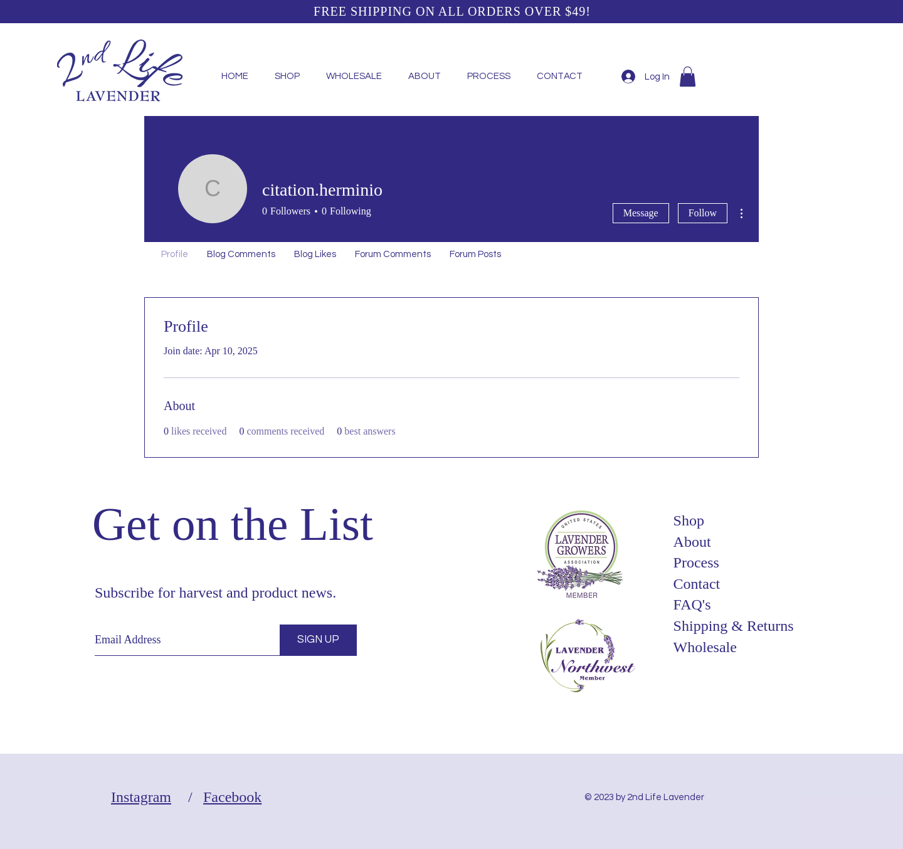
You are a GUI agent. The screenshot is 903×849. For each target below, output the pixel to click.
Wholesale (705, 647)
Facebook (232, 797)
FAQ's (692, 604)
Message (640, 213)
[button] (687, 76)
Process (696, 562)
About (692, 542)
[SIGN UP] (318, 640)
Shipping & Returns (733, 626)
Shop (688, 520)
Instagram (141, 797)
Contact (697, 584)
